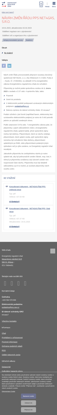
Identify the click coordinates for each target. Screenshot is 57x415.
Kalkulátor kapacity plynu (12, 371)
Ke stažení (8, 53)
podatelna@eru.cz (22, 106)
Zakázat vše (28, 403)
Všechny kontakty (9, 321)
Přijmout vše (28, 409)
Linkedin (12, 283)
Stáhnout (14, 202)
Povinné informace (9, 342)
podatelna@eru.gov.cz (10, 307)
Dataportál (6, 367)
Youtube (25, 283)
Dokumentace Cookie (8, 391)
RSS (4, 350)
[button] (54, 4)
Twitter (18, 283)
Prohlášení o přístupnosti (12, 338)
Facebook (5, 283)
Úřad (4, 333)
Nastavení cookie (28, 396)
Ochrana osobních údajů (12, 346)
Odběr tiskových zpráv (11, 355)
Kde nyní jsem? (8, 12)
